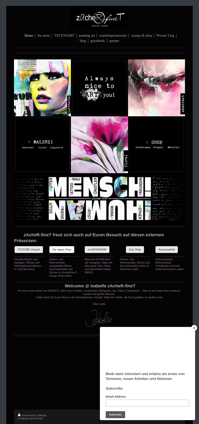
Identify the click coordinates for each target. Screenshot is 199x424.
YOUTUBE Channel (29, 249)
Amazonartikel (167, 249)
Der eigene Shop (61, 249)
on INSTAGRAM (97, 249)
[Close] (194, 328)
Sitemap (42, 415)
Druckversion (27, 415)
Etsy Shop (135, 249)
